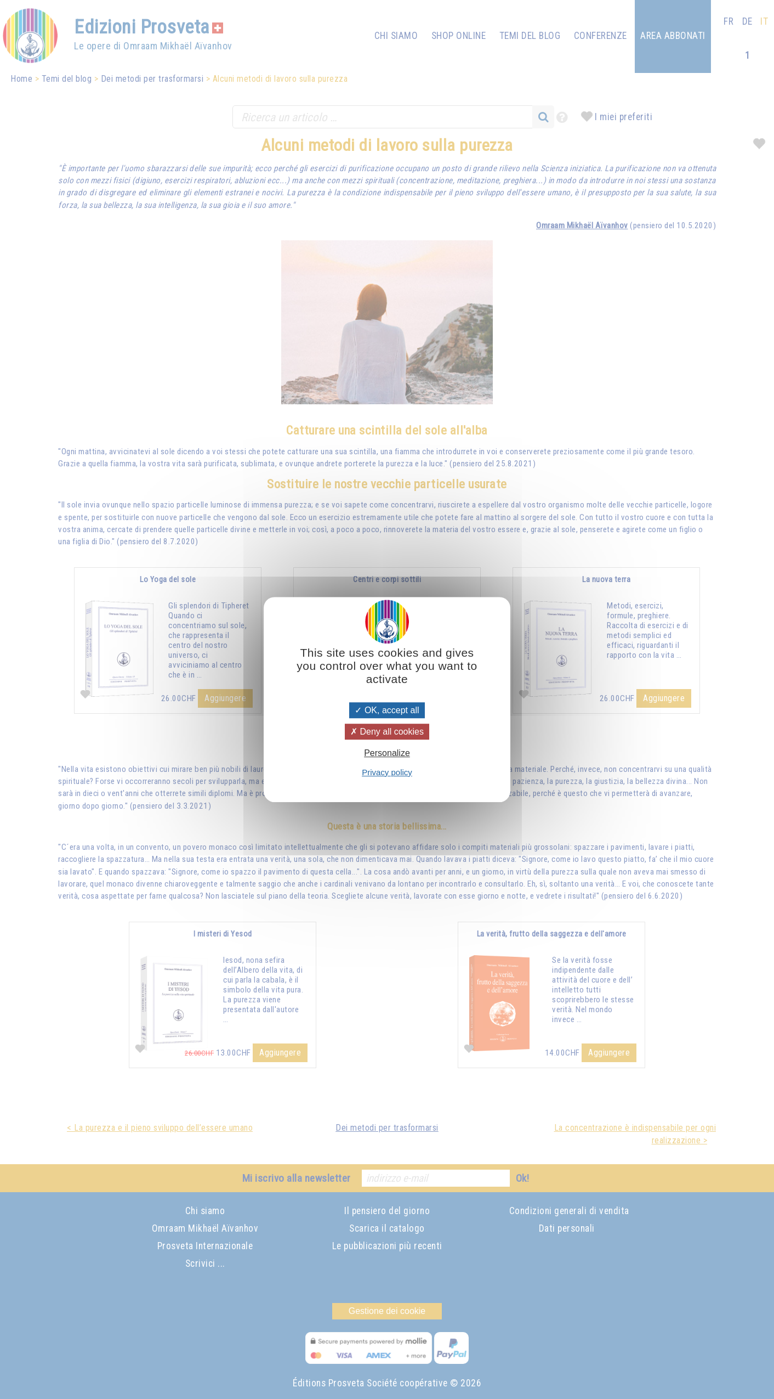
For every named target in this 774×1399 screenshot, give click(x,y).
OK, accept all (387, 710)
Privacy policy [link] (387, 772)
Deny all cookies (387, 731)
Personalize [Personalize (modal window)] (387, 753)
